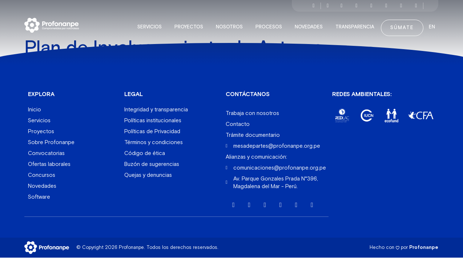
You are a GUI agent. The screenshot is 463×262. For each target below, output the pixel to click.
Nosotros (231, 23)
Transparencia (356, 23)
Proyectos (190, 23)
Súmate (402, 24)
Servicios (151, 23)
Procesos (270, 23)
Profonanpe (423, 243)
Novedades (310, 23)
